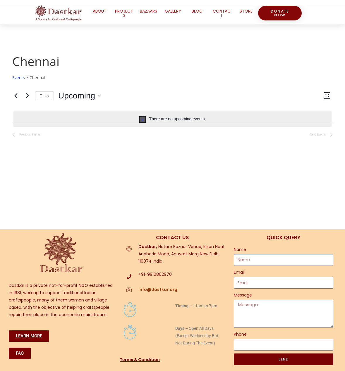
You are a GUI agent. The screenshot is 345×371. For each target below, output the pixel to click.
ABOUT (100, 11)
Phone (240, 334)
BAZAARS (148, 11)
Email (239, 272)
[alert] (172, 119)
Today (44, 96)
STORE (246, 11)
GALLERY (173, 11)
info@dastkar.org (157, 289)
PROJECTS (124, 13)
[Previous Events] (15, 95)
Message (243, 295)
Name (240, 249)
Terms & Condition (140, 360)
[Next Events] (27, 95)
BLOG (197, 11)
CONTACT (222, 13)
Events (18, 77)
